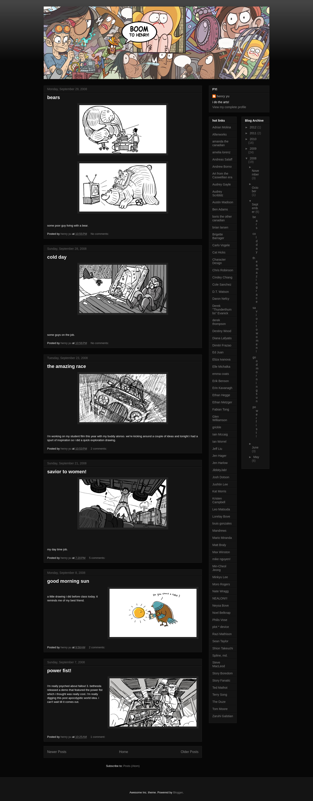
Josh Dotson (220, 477)
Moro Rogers (221, 584)
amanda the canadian (220, 143)
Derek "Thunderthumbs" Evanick (221, 309)
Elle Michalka (221, 366)
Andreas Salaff (222, 159)
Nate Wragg (220, 591)
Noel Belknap (221, 612)
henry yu (223, 96)
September (255, 208)
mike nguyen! (221, 559)
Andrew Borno (222, 166)
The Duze (219, 701)
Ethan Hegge (221, 395)
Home (123, 752)
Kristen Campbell (218, 500)
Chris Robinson (222, 270)
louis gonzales (222, 523)
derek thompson (219, 322)
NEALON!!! (219, 598)
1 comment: (98, 736)
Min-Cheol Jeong (219, 568)
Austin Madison (222, 202)
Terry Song (219, 694)
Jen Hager (219, 455)
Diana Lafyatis (222, 338)
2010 (253, 139)
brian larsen (220, 227)
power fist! (59, 670)
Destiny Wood (221, 331)
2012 (253, 127)
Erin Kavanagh (222, 388)
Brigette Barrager (218, 236)
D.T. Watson (220, 291)
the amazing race (66, 366)
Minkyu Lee (220, 577)
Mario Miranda (222, 538)
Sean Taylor (220, 641)
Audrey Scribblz (217, 193)
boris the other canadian (222, 218)
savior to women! (67, 471)
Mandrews (219, 530)
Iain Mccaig (220, 434)
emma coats (220, 374)
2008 (253, 158)
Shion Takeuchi (222, 648)
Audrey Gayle (221, 184)
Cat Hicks (218, 252)
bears (53, 97)
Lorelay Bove (221, 516)
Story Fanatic (221, 680)
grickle (216, 427)
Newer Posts (56, 752)
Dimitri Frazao (221, 345)
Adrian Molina (221, 127)
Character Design (219, 261)
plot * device (220, 627)
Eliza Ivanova (221, 359)
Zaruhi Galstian (222, 716)
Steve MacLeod (218, 664)
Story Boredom (222, 673)
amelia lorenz (221, 152)
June (255, 447)
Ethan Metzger (222, 402)
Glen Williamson (219, 418)
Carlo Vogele (221, 245)
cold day (57, 257)
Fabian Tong (220, 409)
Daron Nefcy (220, 298)
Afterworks (219, 134)
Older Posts (189, 752)
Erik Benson (220, 381)
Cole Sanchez (221, 284)
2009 (253, 148)
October (255, 189)
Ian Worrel (219, 441)
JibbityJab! (219, 470)
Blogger (178, 792)
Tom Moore (220, 709)
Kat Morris (219, 491)
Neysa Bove (220, 605)
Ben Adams (220, 209)
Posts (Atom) (131, 766)
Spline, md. (220, 655)
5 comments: (97, 557)
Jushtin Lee (220, 484)
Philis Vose (219, 620)
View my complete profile (229, 107)
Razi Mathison (222, 634)
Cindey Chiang (222, 277)
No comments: (100, 233)
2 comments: (99, 448)
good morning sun (68, 581)
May (256, 457)
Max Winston (221, 552)
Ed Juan (217, 352)
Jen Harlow (220, 463)
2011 (253, 133)
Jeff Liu (217, 448)
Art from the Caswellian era (222, 175)
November (255, 172)
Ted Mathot (219, 687)
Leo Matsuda (221, 509)
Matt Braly (219, 545)
